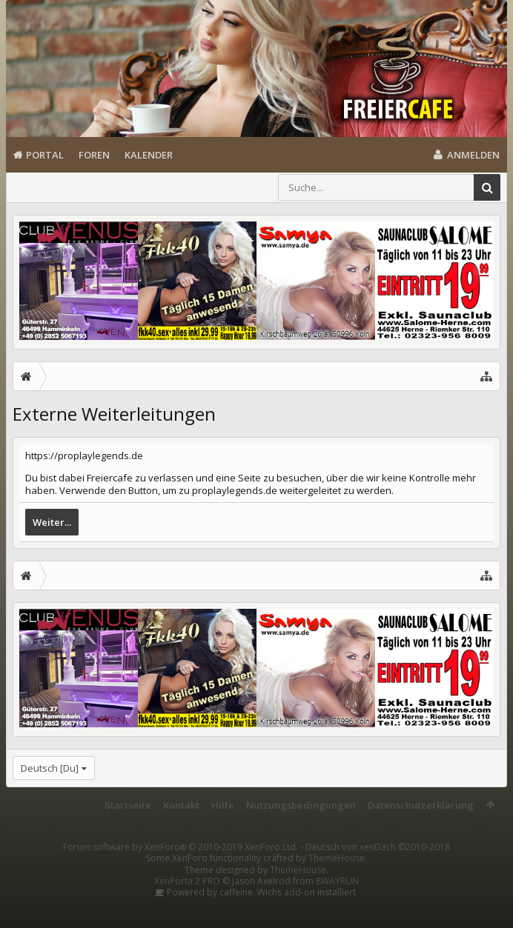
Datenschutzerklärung (421, 805)
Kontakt (181, 805)
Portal (45, 154)
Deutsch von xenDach (377, 847)
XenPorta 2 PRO (187, 881)
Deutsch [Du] (50, 768)
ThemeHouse (336, 858)
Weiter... (52, 522)
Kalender (149, 154)
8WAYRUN (337, 881)
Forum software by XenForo (180, 847)
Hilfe (222, 805)
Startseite (128, 805)
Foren (94, 154)
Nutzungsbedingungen (301, 805)
